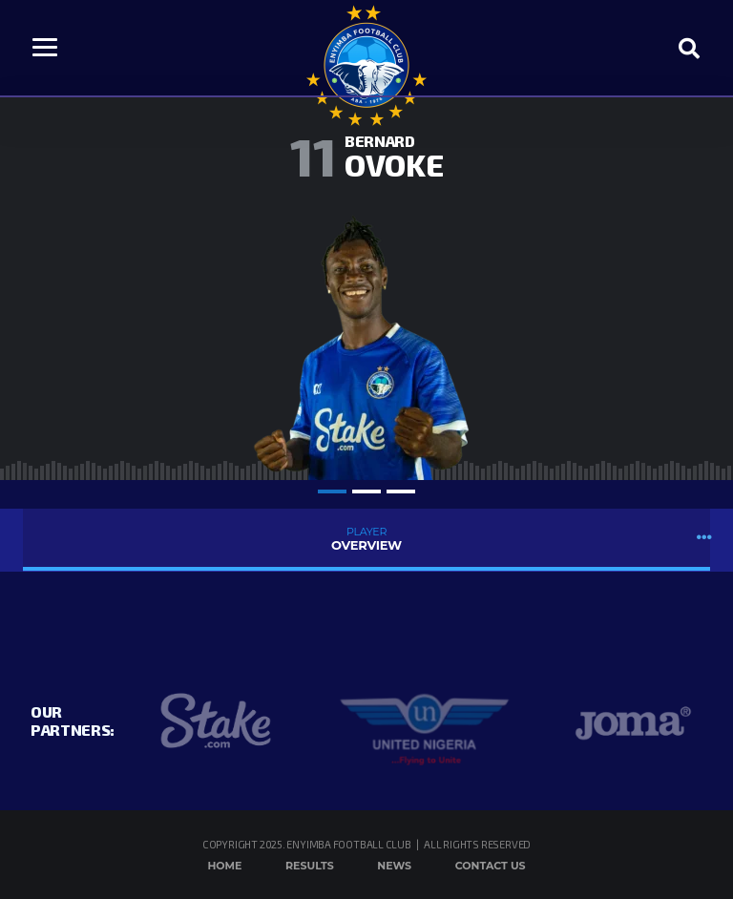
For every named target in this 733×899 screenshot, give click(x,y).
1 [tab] (332, 491)
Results (309, 865)
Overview (366, 539)
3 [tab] (401, 491)
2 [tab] (366, 491)
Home (224, 865)
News (394, 865)
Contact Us (490, 865)
